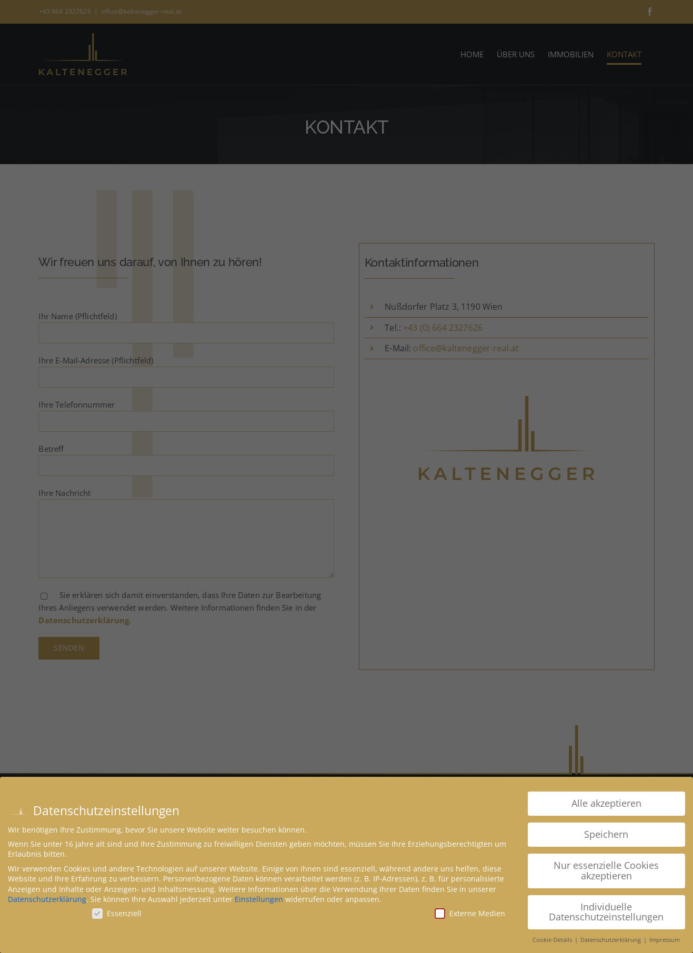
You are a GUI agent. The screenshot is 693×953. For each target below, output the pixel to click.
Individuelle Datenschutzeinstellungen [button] (606, 912)
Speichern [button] (606, 834)
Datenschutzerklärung (47, 899)
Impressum (664, 940)
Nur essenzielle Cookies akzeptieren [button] (606, 870)
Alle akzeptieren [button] (606, 803)
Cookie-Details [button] (553, 940)
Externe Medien (470, 913)
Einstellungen (259, 899)
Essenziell (117, 913)
